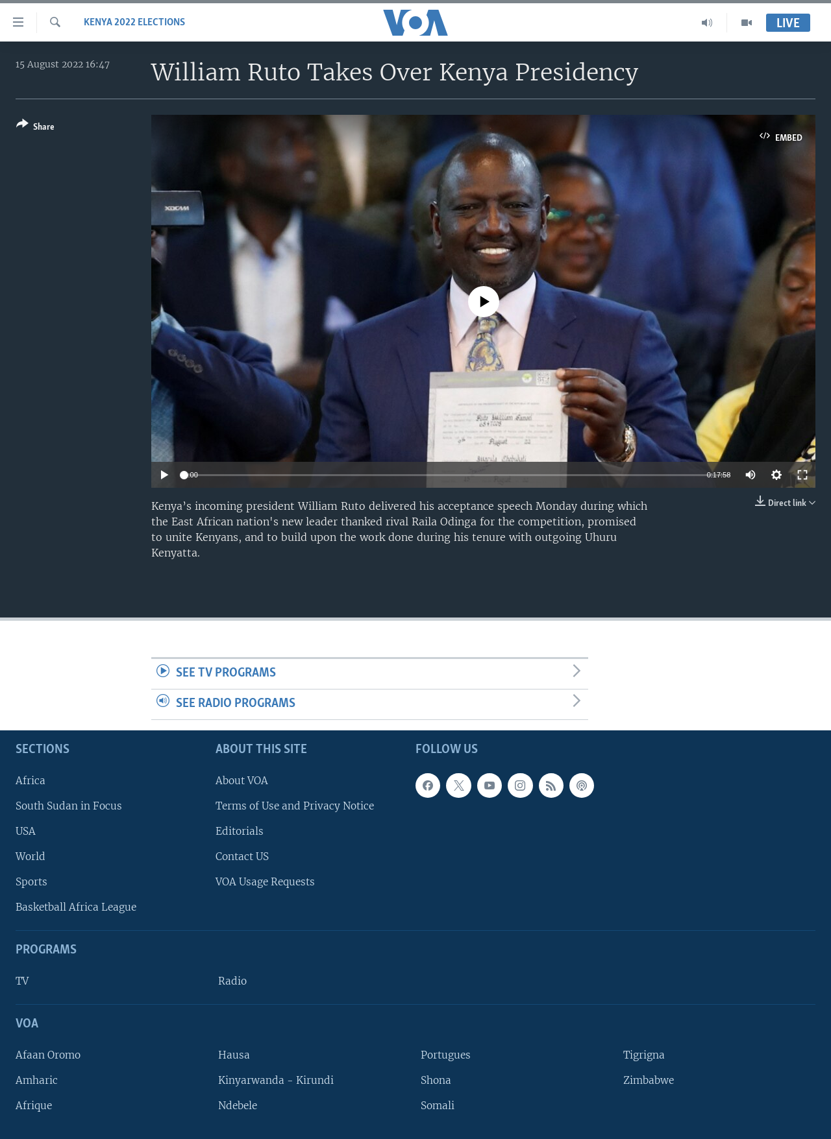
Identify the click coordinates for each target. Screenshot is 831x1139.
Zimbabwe (648, 1079)
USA (26, 830)
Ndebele (237, 1105)
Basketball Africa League (76, 907)
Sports (31, 882)
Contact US (242, 856)
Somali (437, 1105)
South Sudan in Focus (69, 805)
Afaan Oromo (48, 1054)
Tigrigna (644, 1054)
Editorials (240, 830)
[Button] (35, 128)
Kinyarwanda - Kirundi (276, 1079)
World (30, 856)
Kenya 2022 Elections (134, 23)
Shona (436, 1079)
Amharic (37, 1079)
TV (22, 981)
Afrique (34, 1105)
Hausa (234, 1054)
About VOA (242, 780)
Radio (232, 981)
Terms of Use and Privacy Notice (295, 805)
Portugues (446, 1054)
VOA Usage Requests (265, 882)
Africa (30, 780)
